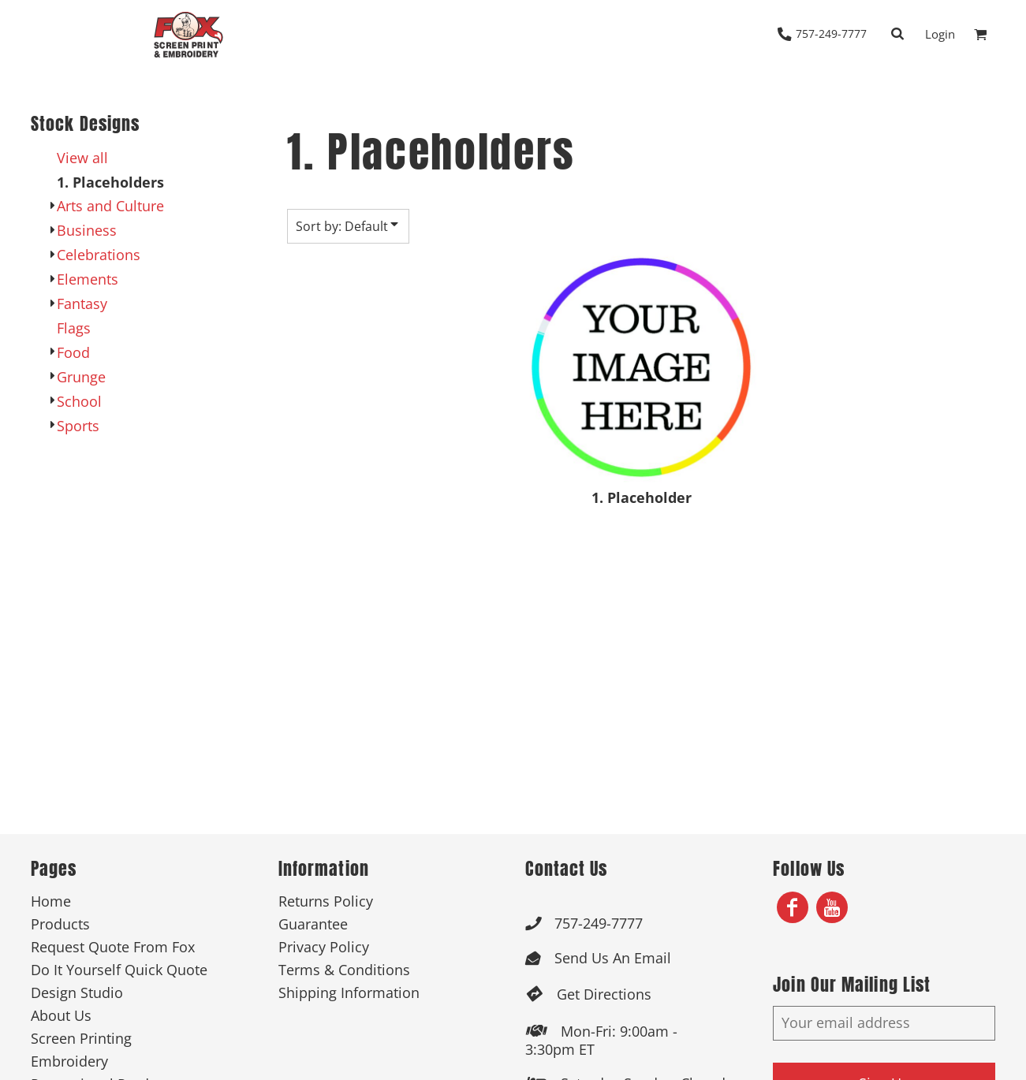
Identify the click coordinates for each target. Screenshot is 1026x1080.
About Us (61, 1015)
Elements (87, 279)
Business (87, 230)
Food (73, 352)
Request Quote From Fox (113, 946)
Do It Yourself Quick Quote (119, 969)
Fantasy (82, 303)
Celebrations (98, 254)
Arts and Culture (110, 205)
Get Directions (604, 994)
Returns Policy (325, 901)
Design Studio (77, 992)
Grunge (81, 376)
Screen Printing (81, 1038)
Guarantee (313, 923)
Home (51, 901)
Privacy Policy (323, 946)
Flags (74, 327)
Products (60, 923)
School (79, 401)
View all (82, 157)
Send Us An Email (612, 957)
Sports (78, 425)
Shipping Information (349, 992)
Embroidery (69, 1061)
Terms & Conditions (344, 969)
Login (940, 34)
